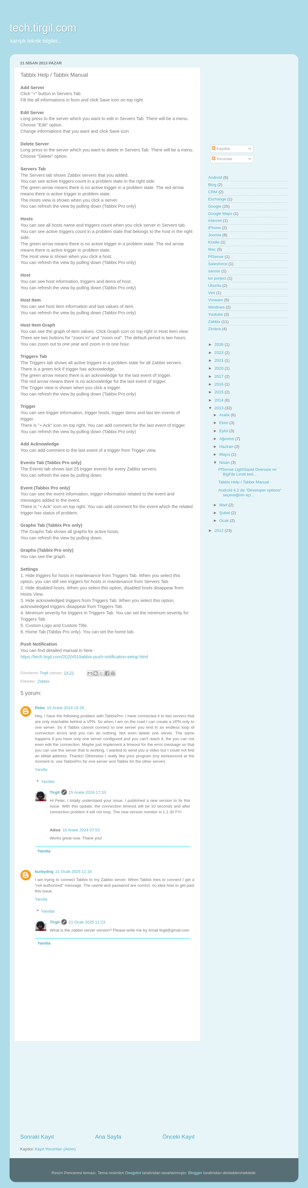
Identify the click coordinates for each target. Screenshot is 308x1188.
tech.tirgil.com (43, 28)
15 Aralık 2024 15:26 (65, 708)
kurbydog (44, 871)
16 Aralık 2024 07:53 (81, 830)
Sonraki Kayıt (37, 1137)
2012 (219, 530)
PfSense (215, 256)
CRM (212, 192)
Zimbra (214, 329)
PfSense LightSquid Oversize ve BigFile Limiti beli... (247, 471)
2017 (219, 376)
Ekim (224, 422)
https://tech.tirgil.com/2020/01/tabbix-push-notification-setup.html (84, 656)
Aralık (225, 415)
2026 (219, 344)
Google (214, 206)
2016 (219, 384)
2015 (219, 392)
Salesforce (217, 264)
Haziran (226, 446)
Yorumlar (222, 159)
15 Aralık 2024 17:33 (87, 792)
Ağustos (227, 438)
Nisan (225, 462)
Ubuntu (214, 285)
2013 (219, 408)
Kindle (214, 242)
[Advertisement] (107, 1087)
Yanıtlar (48, 782)
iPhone (214, 227)
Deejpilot (133, 1173)
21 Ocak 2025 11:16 (73, 871)
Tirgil (55, 792)
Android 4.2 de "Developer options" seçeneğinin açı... (250, 492)
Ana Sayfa (108, 1137)
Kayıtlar (221, 148)
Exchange (217, 199)
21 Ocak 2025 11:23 (87, 922)
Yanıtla (41, 769)
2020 (219, 368)
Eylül (224, 431)
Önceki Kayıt (178, 1137)
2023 (219, 352)
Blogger (195, 1173)
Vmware (215, 300)
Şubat (225, 512)
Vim (211, 292)
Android (215, 177)
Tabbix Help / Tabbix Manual (243, 482)
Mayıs (225, 454)
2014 (219, 400)
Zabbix (43, 681)
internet (215, 220)
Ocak (224, 520)
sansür (214, 271)
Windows (216, 307)
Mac (212, 249)
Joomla (214, 235)
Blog (212, 184)
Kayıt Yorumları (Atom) (55, 1149)
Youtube (215, 314)
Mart (224, 505)
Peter (40, 708)
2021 (219, 360)
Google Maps (220, 213)
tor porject (217, 278)
